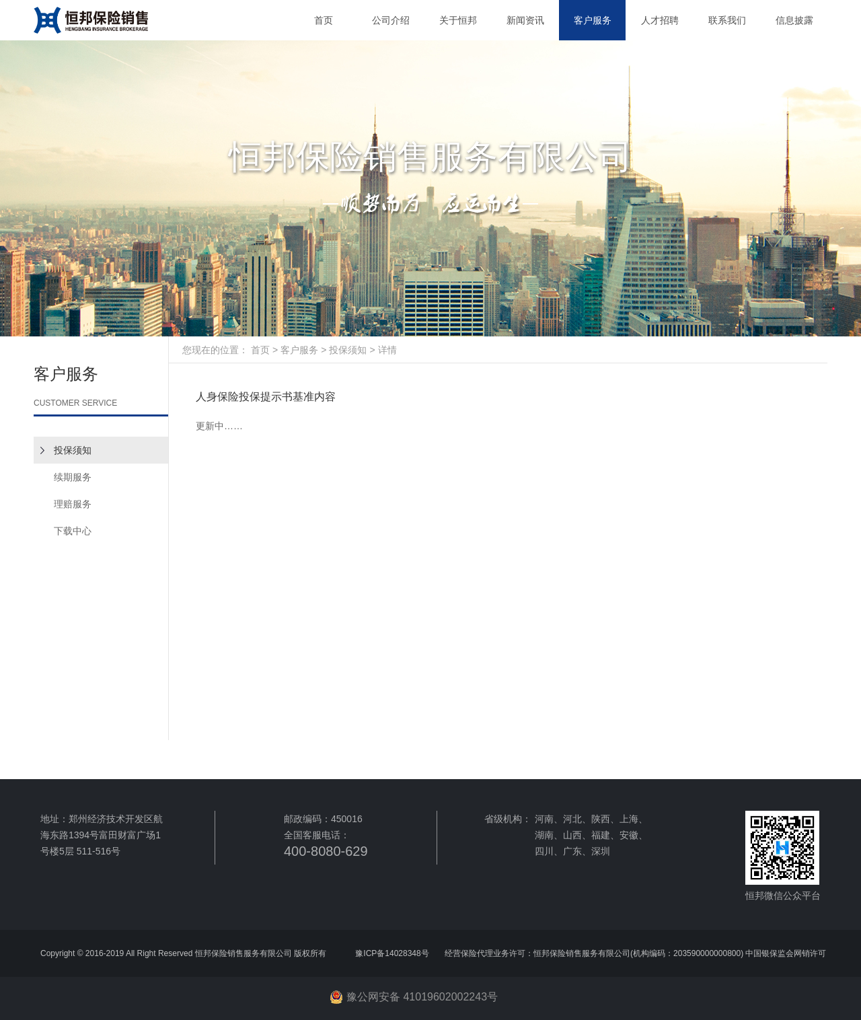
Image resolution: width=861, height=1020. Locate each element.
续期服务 (72, 477)
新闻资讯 (525, 20)
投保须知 (72, 450)
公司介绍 (391, 20)
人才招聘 (660, 20)
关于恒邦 (458, 20)
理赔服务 (72, 504)
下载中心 (72, 530)
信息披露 (794, 20)
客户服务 (592, 20)
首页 (323, 20)
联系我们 (727, 20)
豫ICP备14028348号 (393, 953)
